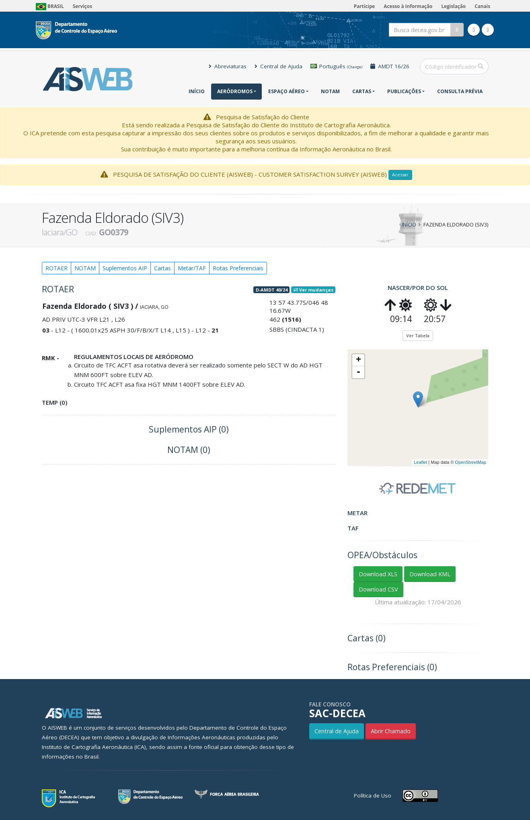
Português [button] (336, 66)
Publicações (404, 91)
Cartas (361, 91)
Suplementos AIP (125, 268)
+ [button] (358, 360)
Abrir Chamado (391, 731)
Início (197, 91)
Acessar (400, 174)
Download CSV (378, 589)
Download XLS (378, 574)
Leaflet (420, 462)
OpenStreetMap (470, 462)
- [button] (358, 372)
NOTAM (330, 91)
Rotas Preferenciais (238, 268)
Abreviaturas (228, 66)
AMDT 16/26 (389, 66)
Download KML (429, 574)
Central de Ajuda (278, 66)
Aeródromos (235, 91)
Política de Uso (372, 795)
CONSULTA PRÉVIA (460, 91)
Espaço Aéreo (286, 91)
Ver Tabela (417, 335)
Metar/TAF (192, 268)
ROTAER (56, 268)
